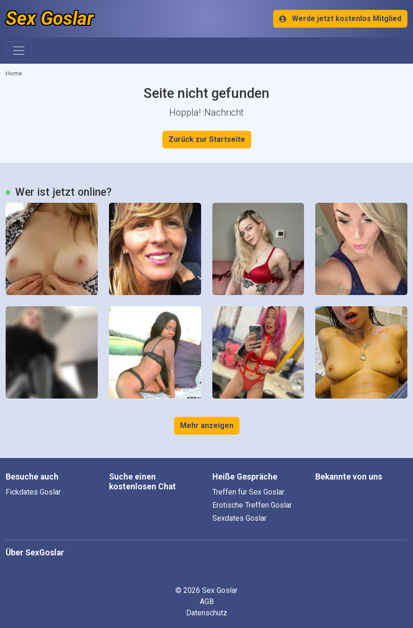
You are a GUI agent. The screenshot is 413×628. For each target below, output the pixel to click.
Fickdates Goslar (33, 492)
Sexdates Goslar (239, 518)
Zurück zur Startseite (206, 139)
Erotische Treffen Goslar (252, 505)
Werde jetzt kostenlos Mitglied (340, 18)
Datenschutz (206, 612)
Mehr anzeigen (206, 425)
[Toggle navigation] (19, 50)
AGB (207, 601)
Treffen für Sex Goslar (248, 492)
